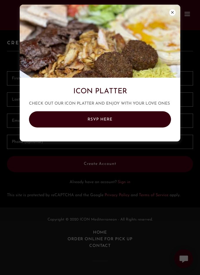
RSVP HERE (100, 119)
